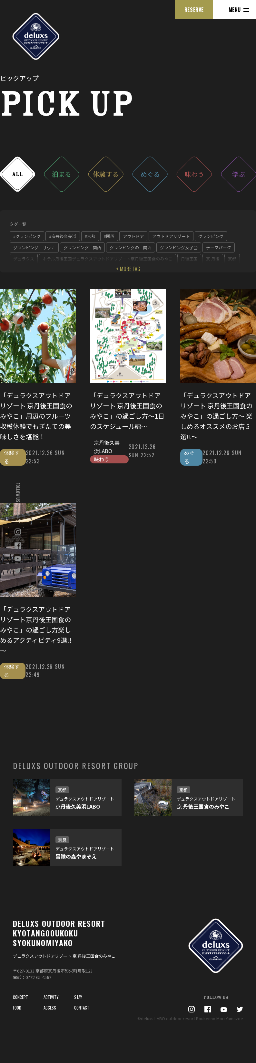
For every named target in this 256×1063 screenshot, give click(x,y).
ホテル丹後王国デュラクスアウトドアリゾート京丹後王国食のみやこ (107, 259)
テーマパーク (218, 247)
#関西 (109, 236)
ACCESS (50, 1007)
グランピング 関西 (82, 247)
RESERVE (194, 10)
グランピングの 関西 (131, 247)
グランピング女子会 (179, 247)
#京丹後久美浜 (62, 236)
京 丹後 (213, 259)
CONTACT (81, 1007)
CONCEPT (20, 997)
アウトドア (133, 236)
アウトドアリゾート (171, 236)
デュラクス (23, 259)
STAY (78, 997)
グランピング (210, 236)
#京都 (90, 236)
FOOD (17, 1007)
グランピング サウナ (34, 247)
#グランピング (27, 236)
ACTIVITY (51, 997)
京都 (232, 259)
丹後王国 (189, 259)
